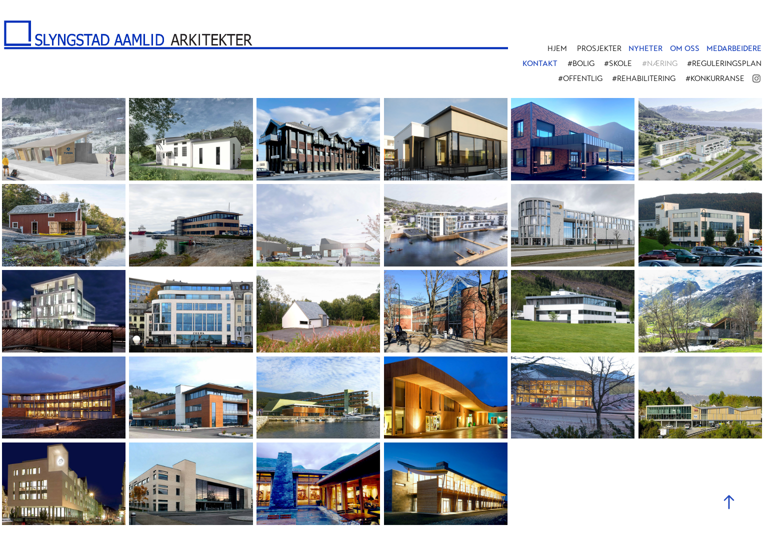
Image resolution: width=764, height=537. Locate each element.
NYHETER (645, 48)
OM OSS (685, 48)
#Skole (618, 63)
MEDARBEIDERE (734, 48)
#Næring (660, 63)
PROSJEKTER (599, 48)
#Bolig (581, 63)
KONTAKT (540, 63)
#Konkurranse (715, 78)
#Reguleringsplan (724, 63)
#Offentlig (580, 78)
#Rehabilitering (644, 78)
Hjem (557, 48)
